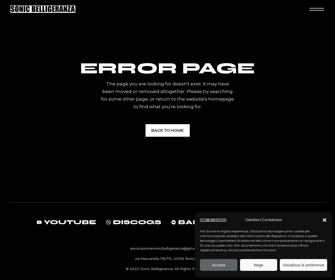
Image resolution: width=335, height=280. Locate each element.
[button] (324, 220)
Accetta (218, 265)
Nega (258, 265)
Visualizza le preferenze (303, 265)
